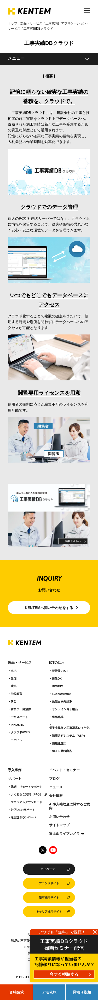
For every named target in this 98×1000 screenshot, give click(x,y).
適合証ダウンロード (24, 817)
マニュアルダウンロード (26, 802)
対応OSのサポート (23, 809)
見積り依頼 (82, 992)
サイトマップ (59, 825)
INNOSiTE (17, 724)
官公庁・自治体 (21, 709)
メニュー (16, 58)
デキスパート (19, 716)
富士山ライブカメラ (64, 833)
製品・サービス (31, 23)
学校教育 (16, 693)
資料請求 (16, 992)
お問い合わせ (59, 817)
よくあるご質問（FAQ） (27, 794)
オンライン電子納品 (65, 709)
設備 (13, 678)
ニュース (56, 787)
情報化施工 (59, 743)
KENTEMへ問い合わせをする (49, 608)
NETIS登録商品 (62, 750)
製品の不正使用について (28, 941)
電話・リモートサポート (26, 786)
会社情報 (56, 796)
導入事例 (14, 770)
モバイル (16, 740)
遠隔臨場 (58, 716)
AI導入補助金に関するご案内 (69, 806)
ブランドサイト (49, 883)
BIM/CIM (57, 686)
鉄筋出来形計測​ (62, 701)
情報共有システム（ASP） (69, 735)
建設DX (57, 678)
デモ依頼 (49, 992)
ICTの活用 (57, 663)
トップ (12, 23)
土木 (13, 670)
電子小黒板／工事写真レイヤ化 (69, 727)
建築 (13, 686)
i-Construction (62, 693)
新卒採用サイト (49, 897)
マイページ (48, 869)
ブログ (54, 778)
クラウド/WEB (20, 732)
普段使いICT (60, 670)
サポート (14, 778)
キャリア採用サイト (49, 911)
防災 (13, 701)
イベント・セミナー (64, 770)
